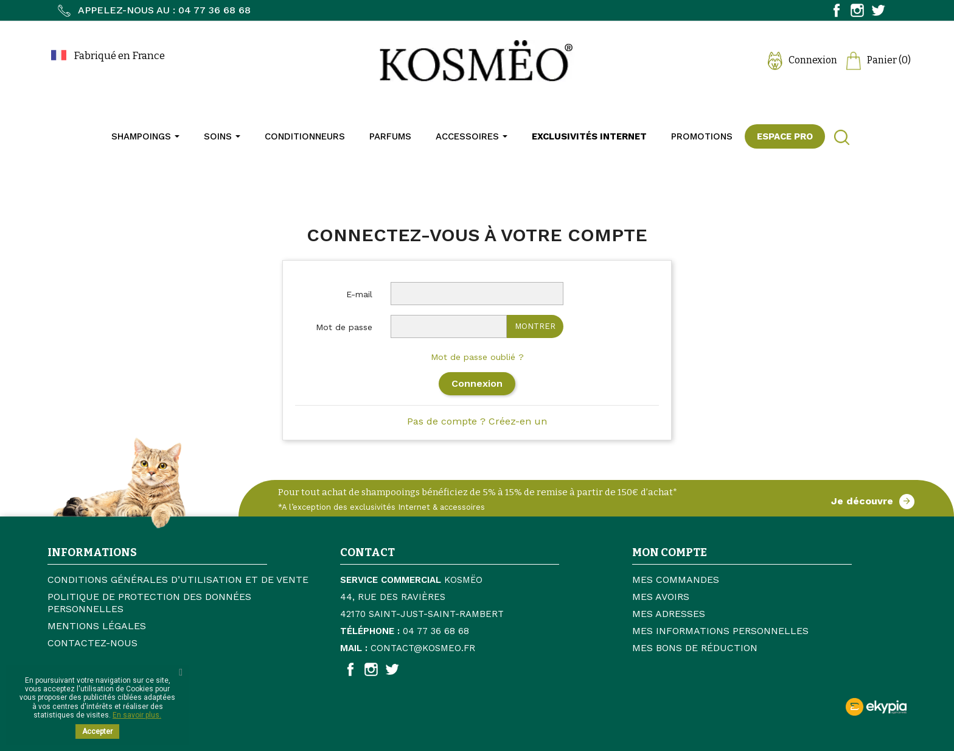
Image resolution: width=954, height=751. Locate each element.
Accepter (97, 731)
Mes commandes (675, 579)
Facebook (836, 10)
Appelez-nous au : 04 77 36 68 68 (154, 10)
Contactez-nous (92, 643)
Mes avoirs (660, 596)
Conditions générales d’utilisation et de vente (177, 579)
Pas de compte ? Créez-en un (477, 421)
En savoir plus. (137, 715)
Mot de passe (344, 327)
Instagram (857, 10)
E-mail (359, 294)
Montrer (535, 326)
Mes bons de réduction (694, 648)
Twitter (878, 10)
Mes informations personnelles (720, 630)
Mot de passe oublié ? (477, 357)
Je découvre (872, 501)
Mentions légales (96, 626)
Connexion (477, 383)
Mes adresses (668, 613)
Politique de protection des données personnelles (149, 603)
